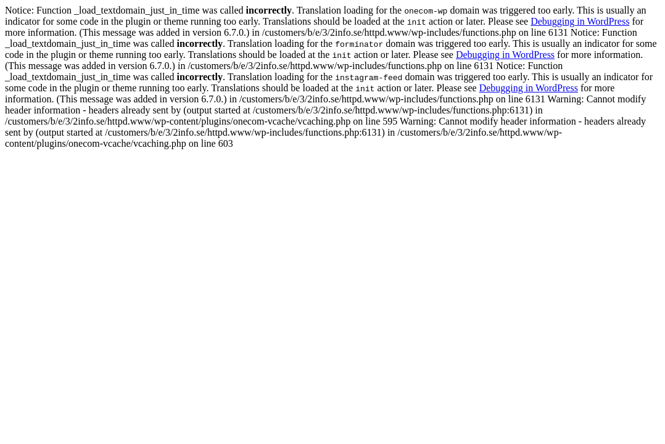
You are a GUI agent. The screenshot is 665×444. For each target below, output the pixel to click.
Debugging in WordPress (580, 21)
